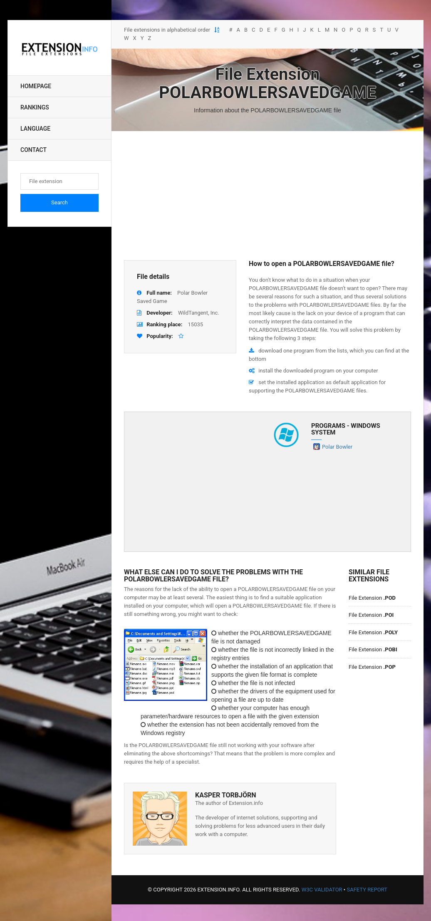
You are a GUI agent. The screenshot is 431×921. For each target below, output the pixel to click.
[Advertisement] (267, 195)
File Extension (372, 598)
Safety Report (367, 889)
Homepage (35, 86)
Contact (33, 149)
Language (35, 128)
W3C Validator (322, 889)
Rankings (34, 107)
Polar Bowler (337, 447)
